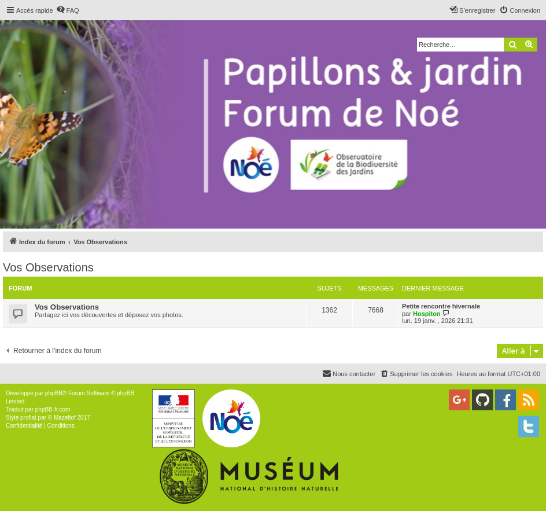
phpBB (53, 393)
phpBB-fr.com (53, 409)
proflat (28, 417)
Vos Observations (48, 267)
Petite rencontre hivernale (441, 306)
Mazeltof (65, 417)
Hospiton (427, 313)
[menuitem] (67, 10)
